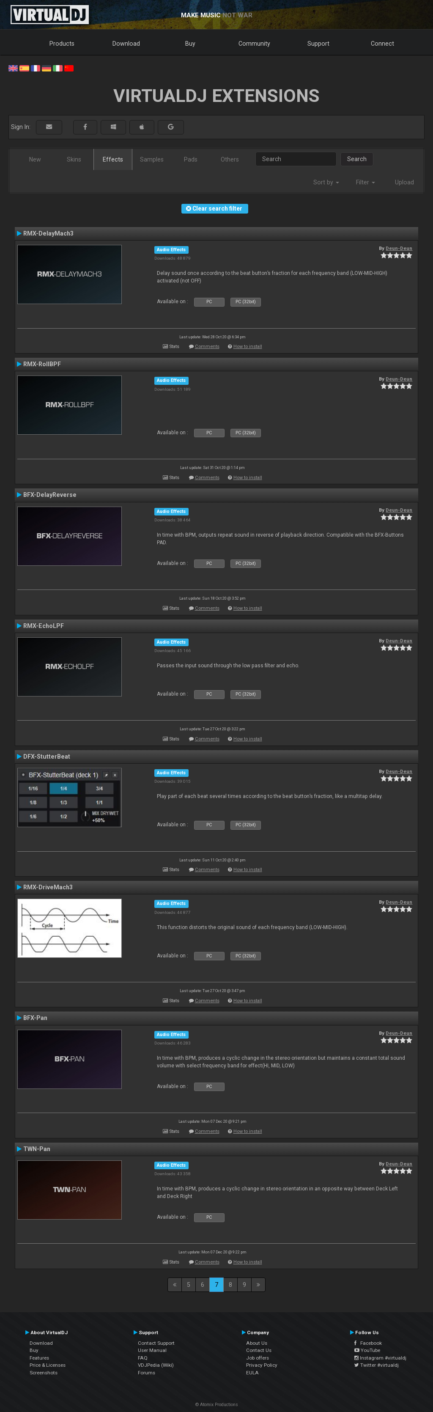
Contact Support (156, 1343)
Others (230, 159)
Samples (152, 159)
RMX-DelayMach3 (48, 233)
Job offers (257, 1358)
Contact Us (258, 1350)
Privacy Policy (261, 1365)
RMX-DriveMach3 (48, 887)
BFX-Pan (35, 1017)
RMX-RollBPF (42, 364)
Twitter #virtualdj (376, 1365)
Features (39, 1358)
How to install (247, 346)
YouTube (367, 1350)
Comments (207, 346)
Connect (382, 43)
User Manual (152, 1350)
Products (61, 43)
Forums (146, 1373)
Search (357, 159)
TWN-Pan (36, 1149)
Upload (404, 182)
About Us (256, 1343)
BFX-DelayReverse (50, 494)
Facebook (368, 1343)
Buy (190, 43)
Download (126, 43)
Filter (365, 182)
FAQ (143, 1358)
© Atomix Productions (216, 1404)
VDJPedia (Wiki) (156, 1365)
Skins (74, 159)
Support (318, 43)
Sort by (326, 182)
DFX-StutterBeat (46, 756)
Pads (190, 159)
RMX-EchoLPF (43, 625)
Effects (113, 159)
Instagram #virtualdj (380, 1358)
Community (254, 43)
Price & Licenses (48, 1365)
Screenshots (44, 1373)
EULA (252, 1373)
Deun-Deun (399, 248)
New (35, 159)
